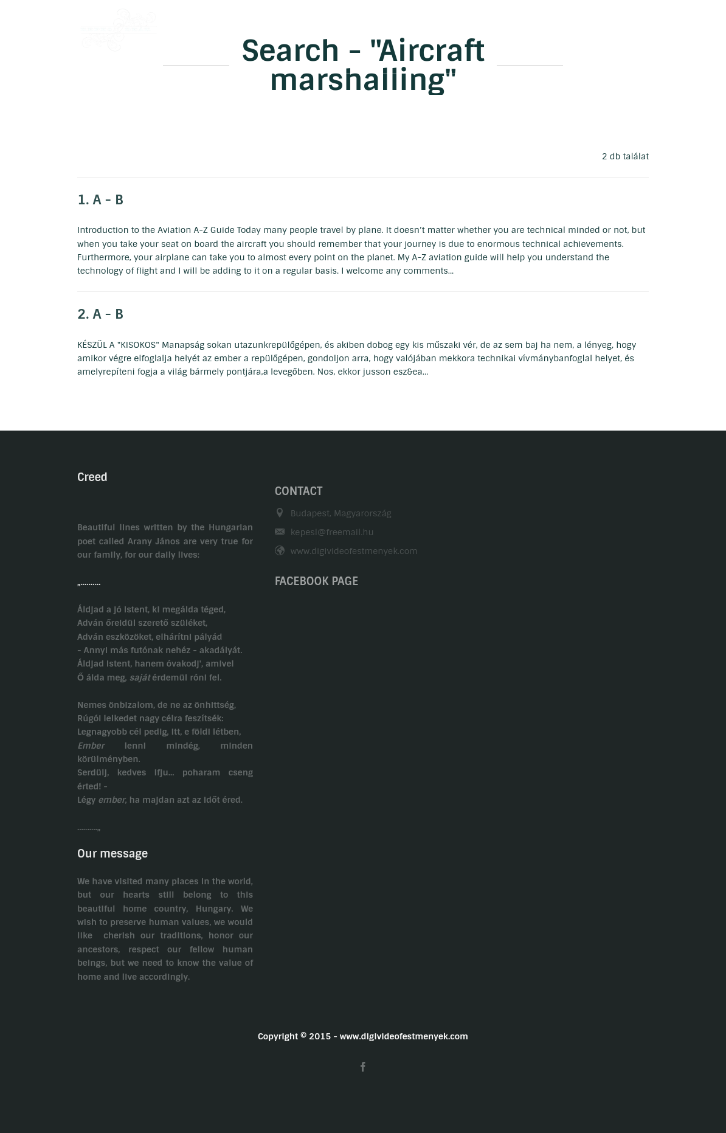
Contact (494, 26)
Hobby (361, 26)
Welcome (238, 26)
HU (619, 26)
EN (643, 26)
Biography (302, 26)
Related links (561, 26)
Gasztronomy (426, 26)
